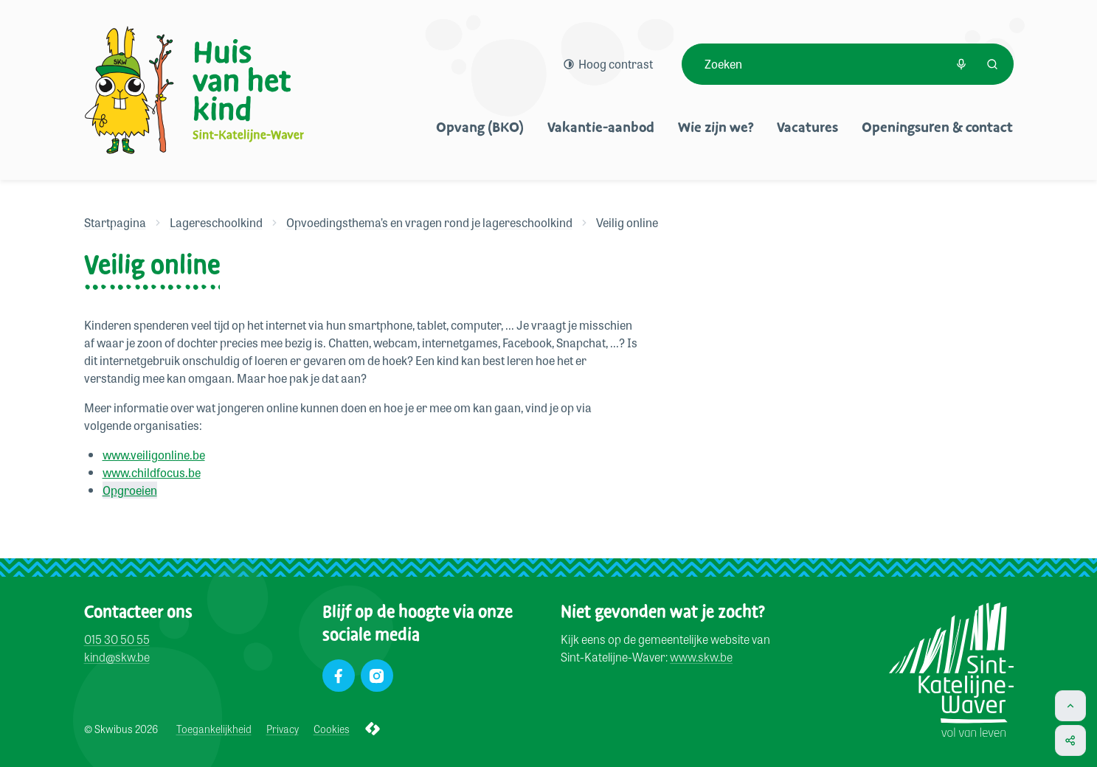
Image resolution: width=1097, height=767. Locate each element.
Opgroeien (130, 490)
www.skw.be (701, 657)
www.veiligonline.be (154, 454)
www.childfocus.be (152, 472)
